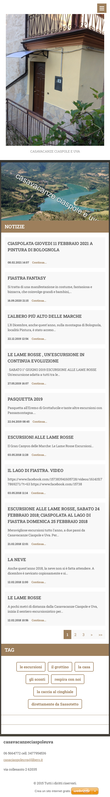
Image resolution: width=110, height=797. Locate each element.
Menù (102, 8)
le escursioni (31, 666)
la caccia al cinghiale (55, 691)
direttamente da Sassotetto (55, 704)
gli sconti (37, 679)
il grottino (60, 666)
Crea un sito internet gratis (52, 791)
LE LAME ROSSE (24, 597)
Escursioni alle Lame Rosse (41, 437)
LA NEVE (17, 559)
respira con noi (68, 679)
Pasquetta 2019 (25, 399)
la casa (84, 666)
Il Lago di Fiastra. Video (35, 470)
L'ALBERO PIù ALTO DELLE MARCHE (45, 316)
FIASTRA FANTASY (27, 278)
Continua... (39, 262)
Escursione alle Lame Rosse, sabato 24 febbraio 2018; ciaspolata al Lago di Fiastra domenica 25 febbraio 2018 (54, 515)
